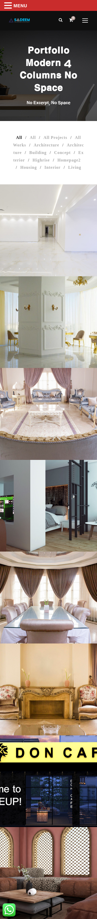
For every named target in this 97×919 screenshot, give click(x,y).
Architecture (46, 145)
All (19, 137)
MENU (20, 6)
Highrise (41, 160)
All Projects (55, 137)
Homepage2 (69, 160)
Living (74, 167)
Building (38, 152)
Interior (52, 167)
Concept (62, 152)
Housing (28, 167)
